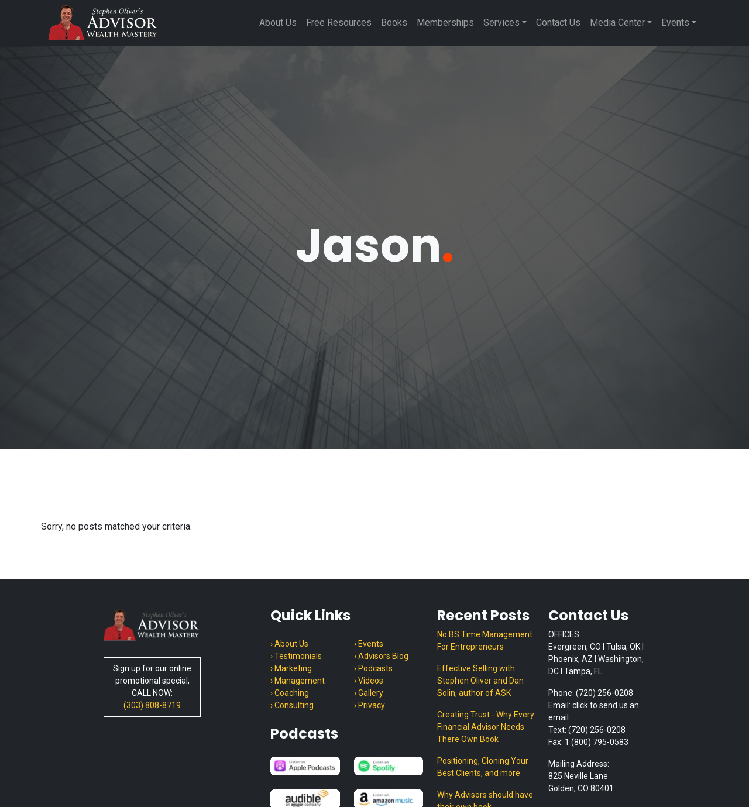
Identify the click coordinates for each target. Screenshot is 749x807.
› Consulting (292, 705)
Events (675, 22)
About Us (278, 22)
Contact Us (558, 22)
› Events (368, 643)
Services (501, 22)
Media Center (617, 22)
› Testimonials (296, 656)
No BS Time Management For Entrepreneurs (484, 640)
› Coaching (289, 693)
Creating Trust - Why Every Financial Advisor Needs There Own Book (485, 727)
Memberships (445, 22)
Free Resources (339, 22)
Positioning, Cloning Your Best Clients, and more (482, 767)
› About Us (289, 643)
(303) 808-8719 (152, 705)
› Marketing (291, 668)
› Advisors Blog (381, 656)
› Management (297, 680)
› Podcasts (373, 668)
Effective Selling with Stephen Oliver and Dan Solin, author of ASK (480, 681)
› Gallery (368, 693)
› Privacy (369, 705)
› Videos (368, 680)
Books (394, 22)
